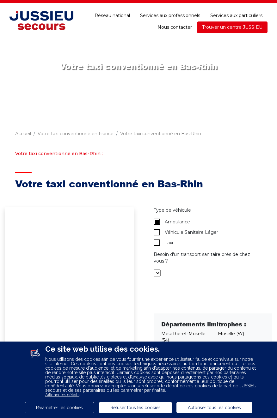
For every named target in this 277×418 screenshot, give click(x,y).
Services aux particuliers (236, 15)
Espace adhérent (130, 6)
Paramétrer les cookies (59, 407)
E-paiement (172, 6)
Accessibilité (253, 6)
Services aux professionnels (170, 15)
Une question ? (212, 6)
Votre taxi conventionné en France (76, 133)
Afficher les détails (62, 395)
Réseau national (112, 15)
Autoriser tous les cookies (214, 407)
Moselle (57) (231, 333)
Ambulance (172, 222)
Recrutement (86, 6)
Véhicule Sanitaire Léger (186, 232)
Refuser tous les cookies (135, 407)
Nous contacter (174, 27)
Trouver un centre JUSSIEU (232, 27)
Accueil (23, 133)
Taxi (163, 242)
